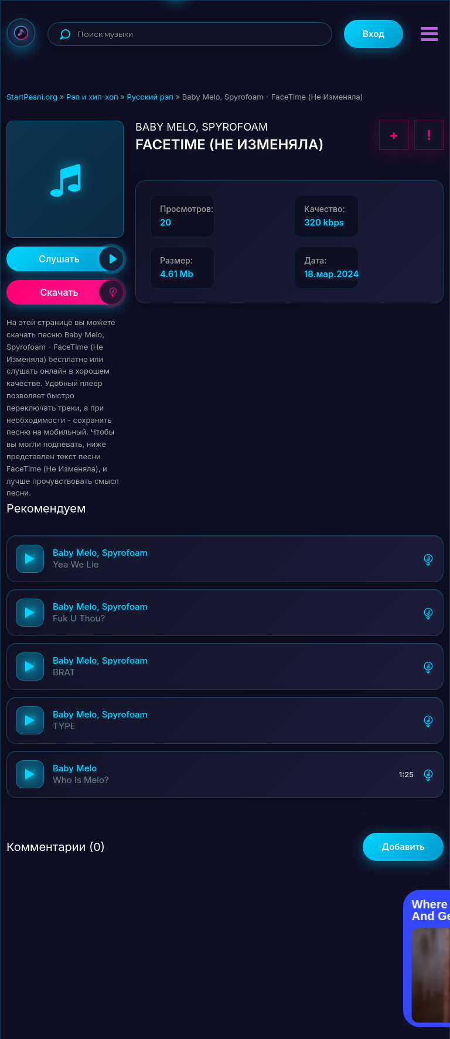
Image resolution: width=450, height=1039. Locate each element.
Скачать (82, 292)
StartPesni (21, 32)
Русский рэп (150, 96)
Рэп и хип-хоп (92, 96)
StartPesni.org (31, 96)
